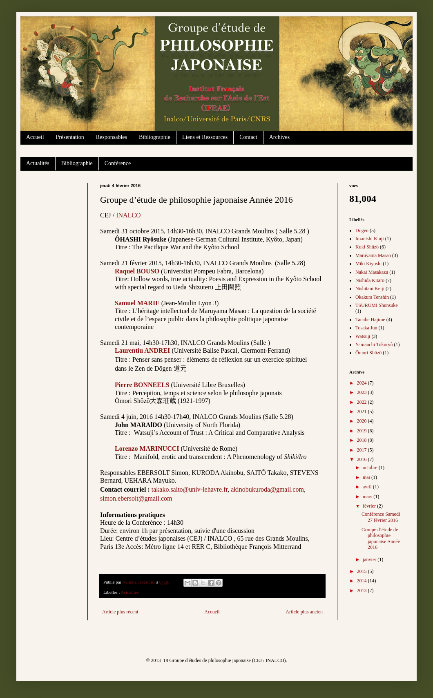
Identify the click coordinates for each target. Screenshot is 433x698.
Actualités (37, 163)
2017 (362, 450)
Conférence (118, 163)
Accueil (35, 137)
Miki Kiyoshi (368, 263)
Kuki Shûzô (367, 247)
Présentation (70, 137)
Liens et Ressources (205, 137)
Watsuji (362, 336)
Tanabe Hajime (370, 319)
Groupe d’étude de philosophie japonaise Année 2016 (381, 538)
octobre (371, 467)
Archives (279, 137)
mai (367, 477)
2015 (362, 571)
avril (368, 487)
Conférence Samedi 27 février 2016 (381, 517)
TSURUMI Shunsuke (376, 305)
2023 (362, 392)
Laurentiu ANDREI (142, 350)
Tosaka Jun (366, 328)
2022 (362, 402)
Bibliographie (154, 137)
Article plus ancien (304, 612)
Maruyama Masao (373, 255)
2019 (362, 431)
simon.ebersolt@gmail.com (136, 498)
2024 (362, 383)
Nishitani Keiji (369, 288)
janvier (370, 559)
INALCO (128, 215)
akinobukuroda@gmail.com (267, 489)
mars (368, 496)
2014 (362, 581)
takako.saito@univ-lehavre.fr (190, 489)
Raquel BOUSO (137, 271)
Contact (248, 137)
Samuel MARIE (137, 303)
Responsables (111, 137)
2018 (362, 440)
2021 (362, 411)
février (370, 506)
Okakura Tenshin (372, 297)
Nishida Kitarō (369, 280)
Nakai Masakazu (371, 272)
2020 (362, 421)
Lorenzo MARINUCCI (147, 448)
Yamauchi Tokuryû (374, 344)
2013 (362, 590)
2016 (362, 459)
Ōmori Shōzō (368, 353)
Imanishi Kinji (369, 239)
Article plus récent (120, 612)
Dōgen (361, 230)
